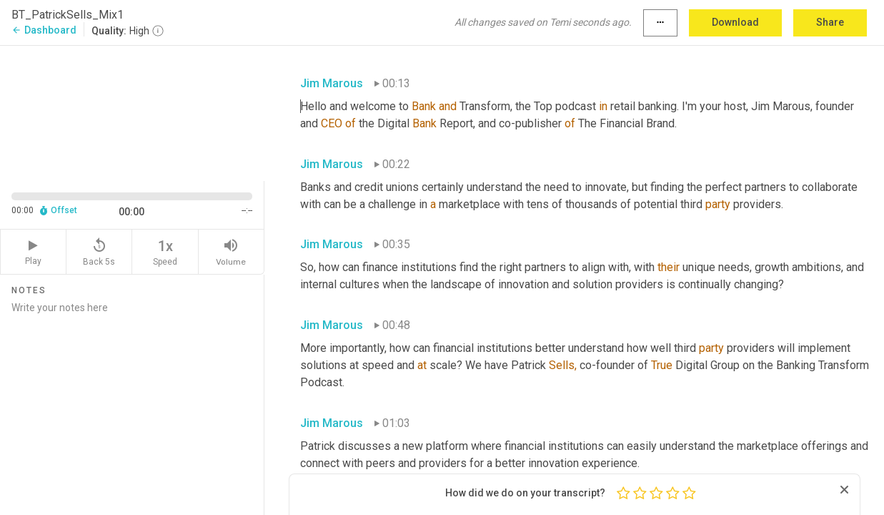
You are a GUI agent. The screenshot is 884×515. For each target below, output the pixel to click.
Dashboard (43, 30)
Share (830, 22)
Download (735, 22)
